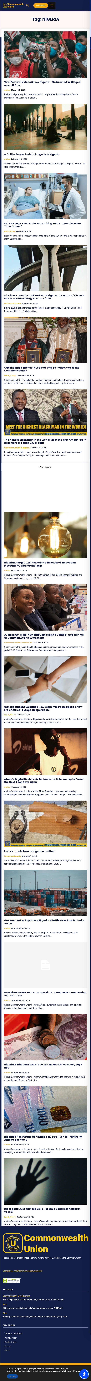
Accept (11, 1376)
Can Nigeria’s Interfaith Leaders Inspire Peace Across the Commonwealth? (41, 369)
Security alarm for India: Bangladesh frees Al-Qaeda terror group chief (35, 1316)
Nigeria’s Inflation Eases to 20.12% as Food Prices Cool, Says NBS (43, 1066)
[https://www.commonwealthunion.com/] (13, 5)
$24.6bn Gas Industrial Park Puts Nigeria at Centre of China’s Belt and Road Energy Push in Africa (44, 297)
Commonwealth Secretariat (18, 643)
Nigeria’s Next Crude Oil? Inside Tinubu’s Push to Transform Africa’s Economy (43, 1138)
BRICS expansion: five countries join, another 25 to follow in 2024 (33, 1299)
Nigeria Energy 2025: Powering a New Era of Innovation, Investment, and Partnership (40, 564)
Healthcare (9, 231)
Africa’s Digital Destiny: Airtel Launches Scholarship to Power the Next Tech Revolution (44, 780)
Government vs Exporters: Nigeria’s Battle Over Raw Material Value (44, 922)
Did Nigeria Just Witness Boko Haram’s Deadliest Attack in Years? (42, 1210)
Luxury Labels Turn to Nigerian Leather (29, 851)
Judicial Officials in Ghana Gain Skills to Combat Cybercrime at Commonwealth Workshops (44, 636)
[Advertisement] (45, 488)
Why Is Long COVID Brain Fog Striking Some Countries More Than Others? (42, 225)
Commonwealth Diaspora (16, 448)
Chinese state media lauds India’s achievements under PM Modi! (33, 1308)
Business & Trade (12, 303)
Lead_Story (10, 376)
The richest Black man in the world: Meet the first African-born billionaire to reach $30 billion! (45, 441)
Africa (7, 90)
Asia (5, 1304)
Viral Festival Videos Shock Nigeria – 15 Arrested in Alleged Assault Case (42, 83)
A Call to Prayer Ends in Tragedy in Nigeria (31, 154)
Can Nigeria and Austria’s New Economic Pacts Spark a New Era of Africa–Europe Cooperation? (43, 708)
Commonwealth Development (16, 1296)
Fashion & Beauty (12, 856)
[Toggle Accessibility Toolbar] (84, 1374)
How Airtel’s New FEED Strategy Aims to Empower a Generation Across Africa (45, 994)
